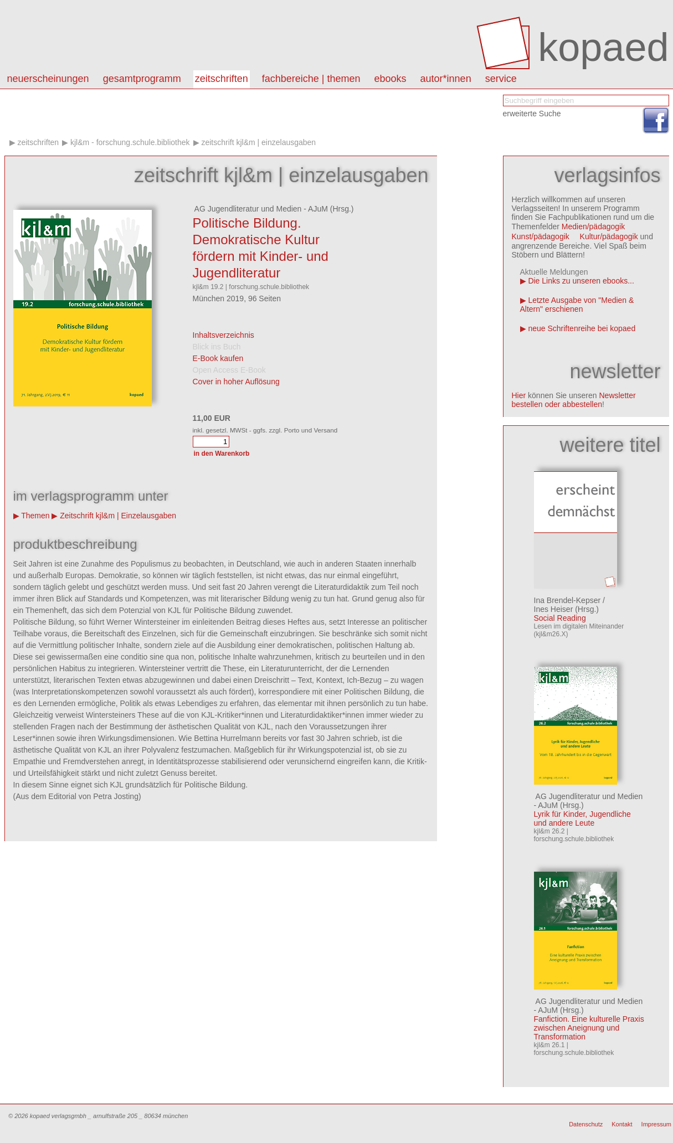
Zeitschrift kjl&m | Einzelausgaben (258, 142)
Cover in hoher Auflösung (236, 381)
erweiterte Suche (532, 113)
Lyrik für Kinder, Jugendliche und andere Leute (582, 818)
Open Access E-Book (229, 369)
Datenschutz (586, 1124)
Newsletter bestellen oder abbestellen (574, 400)
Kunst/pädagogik (540, 236)
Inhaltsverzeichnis (223, 335)
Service (501, 78)
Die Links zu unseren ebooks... (581, 280)
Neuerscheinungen (48, 78)
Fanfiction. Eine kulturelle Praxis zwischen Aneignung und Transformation (589, 1028)
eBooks (390, 78)
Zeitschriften (221, 78)
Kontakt (622, 1124)
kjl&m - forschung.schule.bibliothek (130, 142)
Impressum (656, 1124)
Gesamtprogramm (142, 78)
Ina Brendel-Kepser (567, 600)
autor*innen (445, 78)
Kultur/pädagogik (609, 236)
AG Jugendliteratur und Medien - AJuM (260, 208)
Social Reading (560, 618)
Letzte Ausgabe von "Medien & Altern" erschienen (577, 304)
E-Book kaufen (218, 358)
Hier (519, 395)
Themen (35, 515)
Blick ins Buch (217, 346)
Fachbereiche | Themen (311, 78)
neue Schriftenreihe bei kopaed (581, 328)
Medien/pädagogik (593, 226)
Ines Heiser (553, 609)
